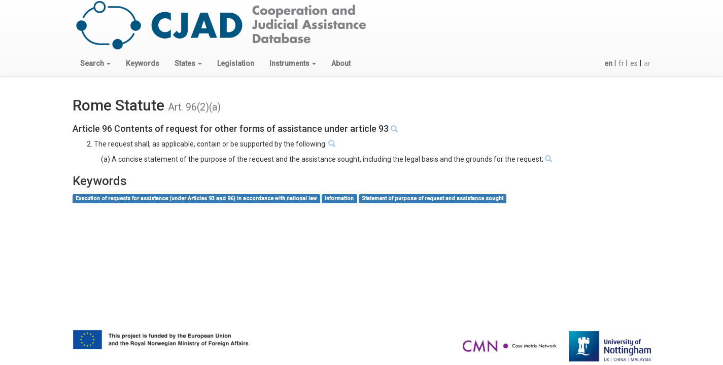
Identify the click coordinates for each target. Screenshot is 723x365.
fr (621, 63)
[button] (95, 63)
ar (647, 63)
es (634, 63)
